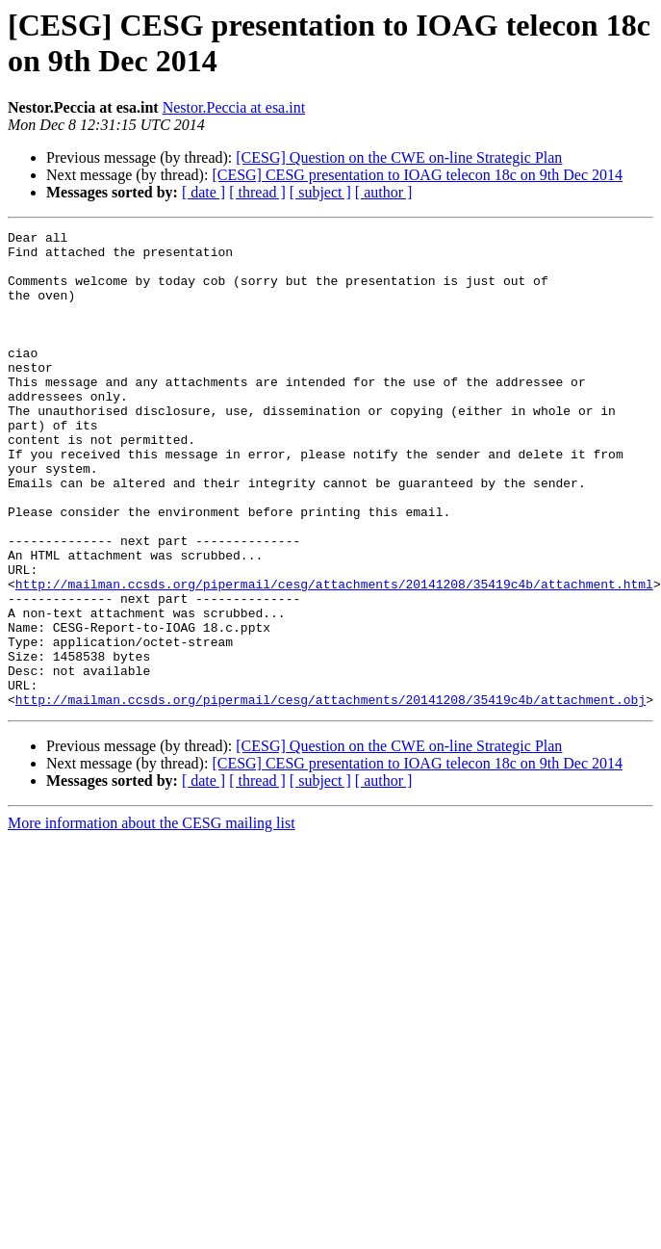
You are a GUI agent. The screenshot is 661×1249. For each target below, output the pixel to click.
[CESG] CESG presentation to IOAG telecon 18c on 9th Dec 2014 (417, 175)
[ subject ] (320, 192)
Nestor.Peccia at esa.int (234, 107)
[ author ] (384, 192)
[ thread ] (257, 192)
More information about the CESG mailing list (151, 918)
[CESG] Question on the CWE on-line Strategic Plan (399, 157)
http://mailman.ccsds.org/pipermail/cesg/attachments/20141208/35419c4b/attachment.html (334, 655)
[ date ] (203, 192)
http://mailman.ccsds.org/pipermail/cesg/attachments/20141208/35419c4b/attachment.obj (330, 794)
